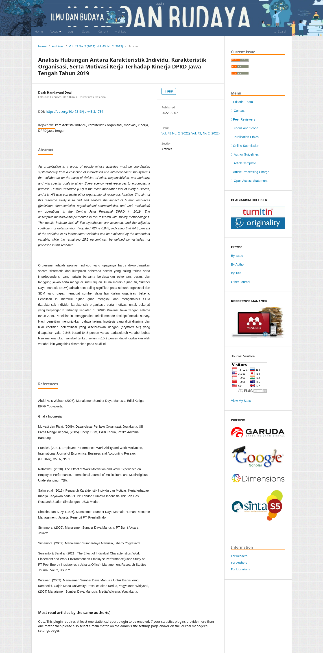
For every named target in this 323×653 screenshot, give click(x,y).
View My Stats (241, 400)
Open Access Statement (249, 180)
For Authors (239, 563)
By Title (236, 273)
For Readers (239, 556)
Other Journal (240, 282)
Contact (237, 110)
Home (39, 31)
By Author (238, 264)
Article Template (243, 163)
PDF (169, 91)
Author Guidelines (245, 154)
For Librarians (240, 569)
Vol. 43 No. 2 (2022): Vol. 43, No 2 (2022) (96, 46)
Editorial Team (242, 102)
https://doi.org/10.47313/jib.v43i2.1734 (74, 111)
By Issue (237, 255)
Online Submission (245, 145)
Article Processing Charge (250, 172)
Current (103, 31)
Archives (120, 31)
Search (86, 31)
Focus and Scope (244, 128)
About (54, 31)
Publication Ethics (245, 137)
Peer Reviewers (243, 119)
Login (71, 31)
